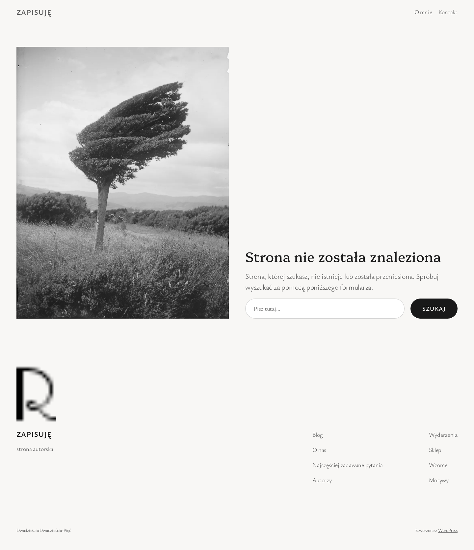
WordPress (448, 530)
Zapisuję (34, 12)
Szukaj (434, 308)
